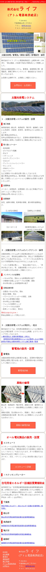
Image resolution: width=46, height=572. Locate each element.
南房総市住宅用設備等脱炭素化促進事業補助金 (18, 526)
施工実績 (25, 2)
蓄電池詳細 (23, 370)
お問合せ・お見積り (23, 85)
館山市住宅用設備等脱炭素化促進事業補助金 (18, 517)
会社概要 (8, 2)
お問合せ (43, 2)
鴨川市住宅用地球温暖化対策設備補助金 (16, 534)
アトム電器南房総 (34, 2)
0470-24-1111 (26, 26)
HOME (2, 2)
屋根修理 (19, 2)
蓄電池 (13, 2)
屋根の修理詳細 (23, 425)
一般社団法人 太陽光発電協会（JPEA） (15, 336)
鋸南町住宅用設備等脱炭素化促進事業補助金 (18, 543)
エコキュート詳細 (23, 467)
